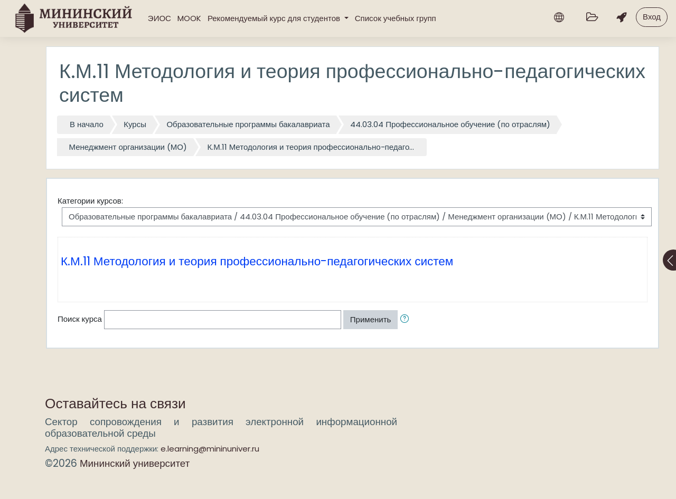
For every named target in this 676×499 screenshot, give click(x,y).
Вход (652, 16)
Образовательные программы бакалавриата (248, 124)
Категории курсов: (90, 200)
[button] (407, 320)
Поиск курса (80, 318)
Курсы (135, 124)
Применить (370, 319)
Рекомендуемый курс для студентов (275, 18)
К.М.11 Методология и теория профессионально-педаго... (310, 146)
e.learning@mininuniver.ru (210, 448)
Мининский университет (135, 463)
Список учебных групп (395, 18)
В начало (87, 124)
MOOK (189, 18)
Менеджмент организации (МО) (128, 146)
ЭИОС (159, 18)
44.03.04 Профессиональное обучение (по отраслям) (450, 124)
